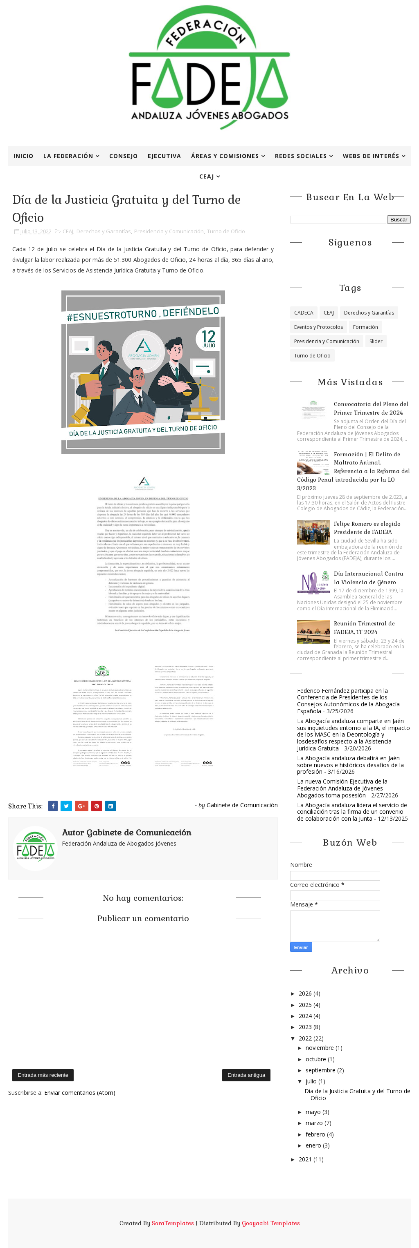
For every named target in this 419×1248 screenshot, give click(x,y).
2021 (306, 1159)
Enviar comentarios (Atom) (79, 1092)
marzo (315, 1123)
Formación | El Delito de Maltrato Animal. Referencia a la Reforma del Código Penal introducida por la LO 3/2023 (353, 471)
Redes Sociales (301, 156)
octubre (317, 1059)
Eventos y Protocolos (318, 327)
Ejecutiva (164, 156)
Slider (376, 341)
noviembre (321, 1048)
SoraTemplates (173, 1223)
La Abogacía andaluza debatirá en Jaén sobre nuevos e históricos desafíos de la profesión (350, 765)
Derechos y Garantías (104, 231)
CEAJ (206, 176)
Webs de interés (371, 156)
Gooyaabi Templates (271, 1223)
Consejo (123, 156)
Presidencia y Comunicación (169, 231)
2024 (306, 1016)
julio (312, 1081)
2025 (306, 1005)
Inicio (24, 156)
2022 (306, 1038)
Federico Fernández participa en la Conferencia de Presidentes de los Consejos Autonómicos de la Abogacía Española (348, 701)
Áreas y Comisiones (225, 156)
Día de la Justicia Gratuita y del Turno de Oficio (357, 1094)
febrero (316, 1134)
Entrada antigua (246, 1075)
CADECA (303, 312)
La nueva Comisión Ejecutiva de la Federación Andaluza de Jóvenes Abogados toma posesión (342, 788)
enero (314, 1145)
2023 (306, 1027)
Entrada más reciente (43, 1075)
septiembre (321, 1070)
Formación (365, 327)
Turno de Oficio (226, 231)
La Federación (68, 156)
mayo (314, 1112)
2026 (306, 993)
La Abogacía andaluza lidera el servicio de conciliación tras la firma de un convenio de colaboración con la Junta (352, 812)
